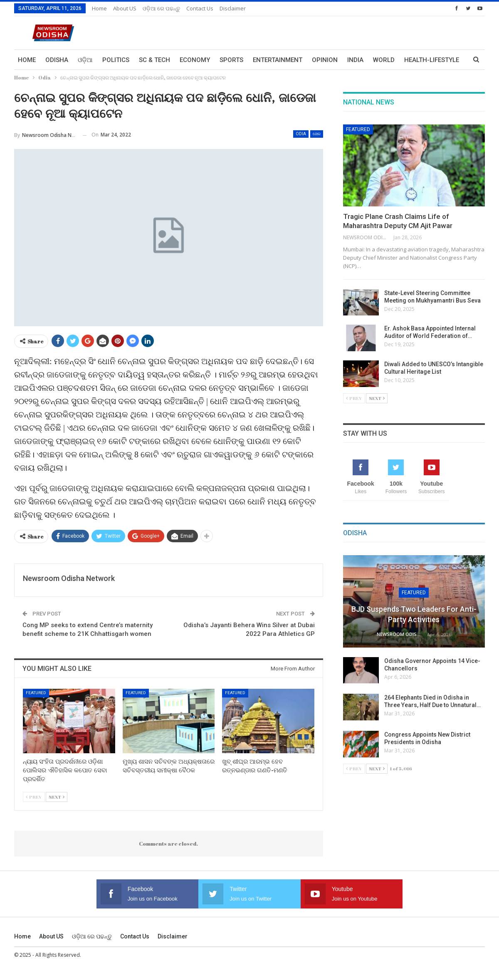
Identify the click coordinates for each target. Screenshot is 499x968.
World (384, 60)
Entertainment (277, 60)
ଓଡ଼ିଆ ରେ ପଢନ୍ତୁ (161, 8)
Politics (115, 60)
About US (124, 8)
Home (99, 8)
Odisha (56, 60)
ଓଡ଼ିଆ (85, 60)
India (355, 60)
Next (56, 797)
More (413, 60)
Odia (301, 134)
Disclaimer (233, 8)
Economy (195, 60)
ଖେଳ (317, 134)
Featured (36, 692)
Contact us (199, 8)
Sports (231, 60)
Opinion (325, 60)
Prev (34, 797)
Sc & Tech (154, 60)
